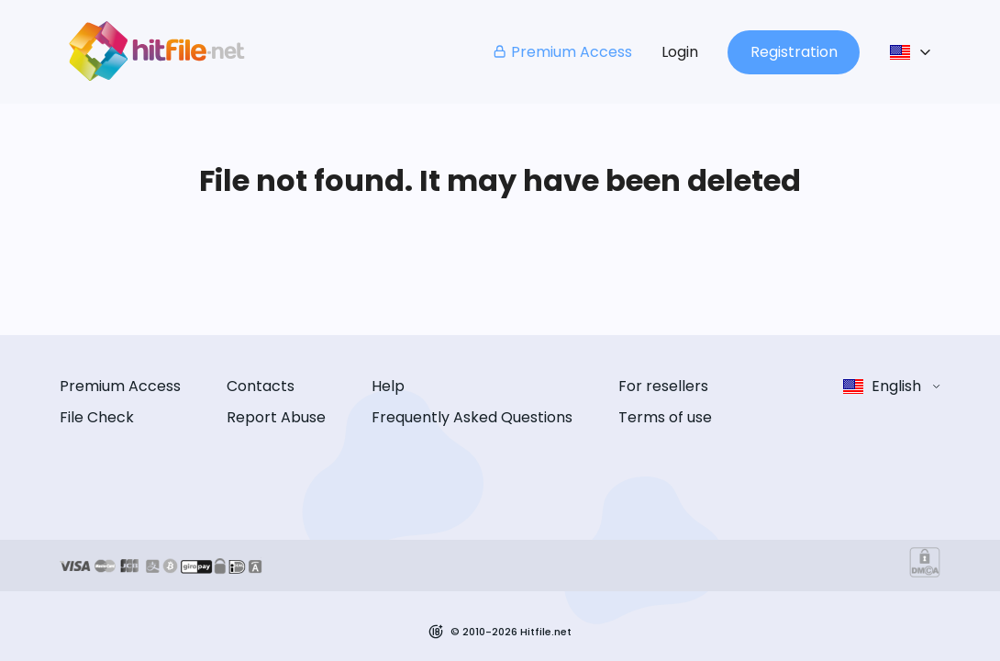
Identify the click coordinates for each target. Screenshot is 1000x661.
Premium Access (562, 51)
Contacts (260, 386)
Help (388, 386)
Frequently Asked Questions (472, 417)
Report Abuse (276, 417)
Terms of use (665, 417)
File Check (97, 417)
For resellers (663, 386)
